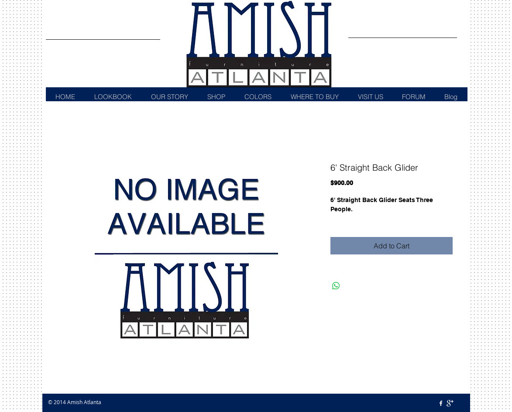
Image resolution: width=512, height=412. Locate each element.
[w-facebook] (440, 403)
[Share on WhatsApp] (336, 286)
